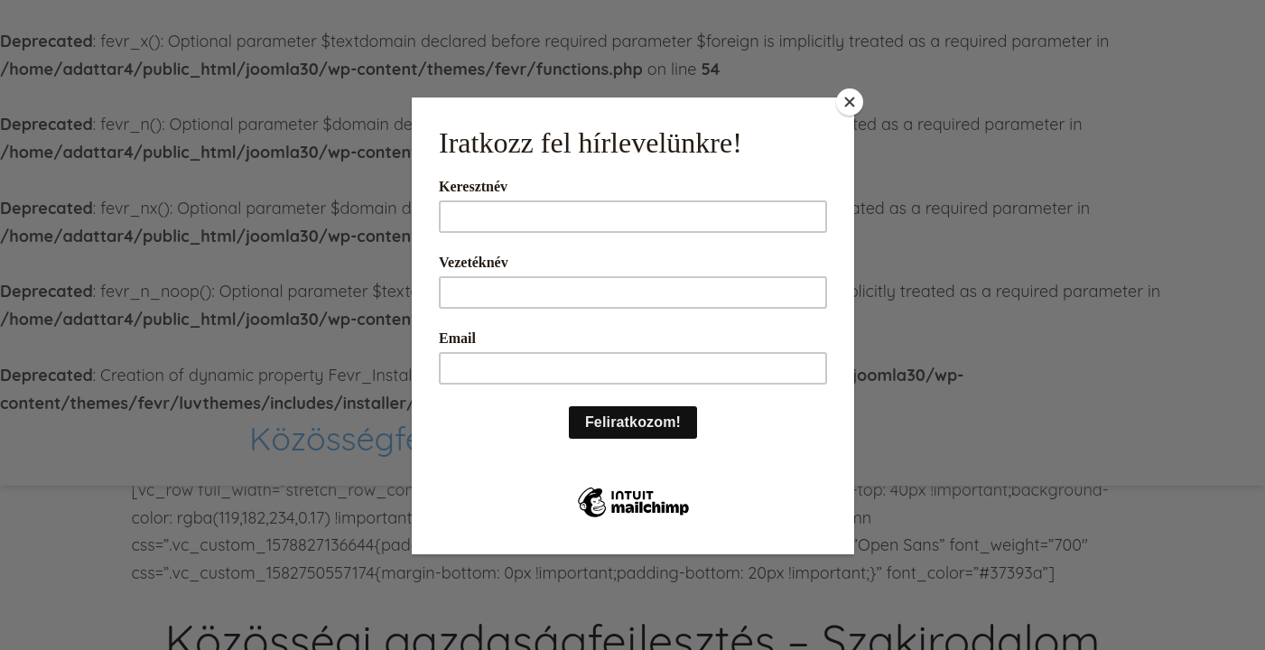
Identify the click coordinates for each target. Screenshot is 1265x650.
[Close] (849, 102)
